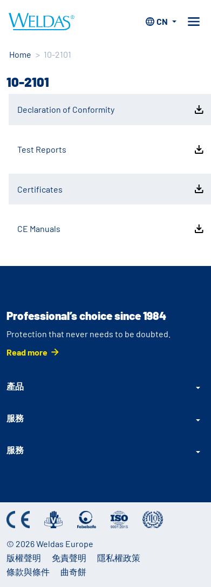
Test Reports (111, 149)
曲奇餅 (73, 571)
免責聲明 (69, 557)
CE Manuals (111, 228)
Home (20, 54)
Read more (26, 352)
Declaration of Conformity (111, 109)
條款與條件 (28, 571)
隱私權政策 (118, 557)
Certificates (111, 188)
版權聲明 (23, 557)
